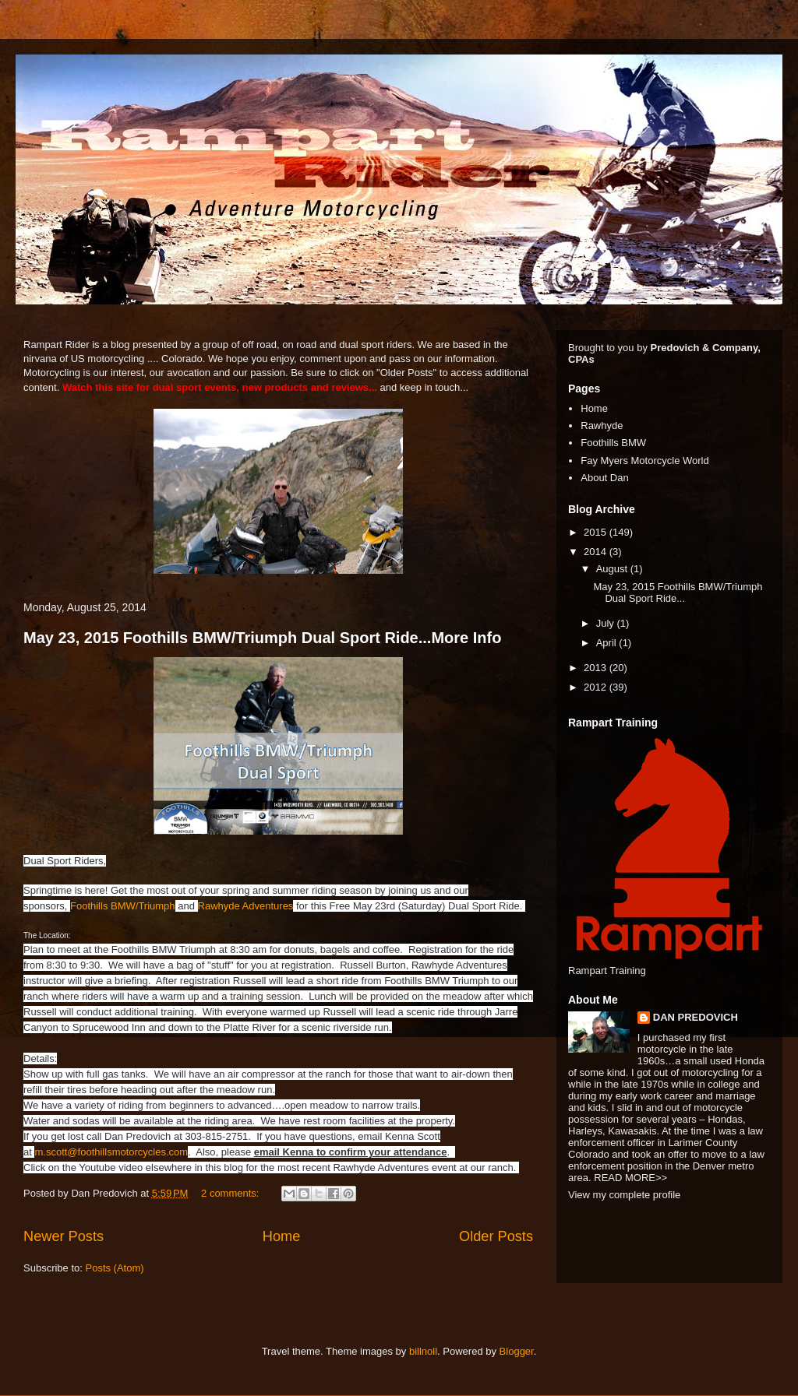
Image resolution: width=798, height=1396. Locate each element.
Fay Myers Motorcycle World (644, 460)
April (608, 643)
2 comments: (231, 1193)
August (613, 569)
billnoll (423, 1351)
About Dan (604, 478)
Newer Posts (63, 1236)
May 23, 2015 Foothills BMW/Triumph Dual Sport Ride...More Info (262, 637)
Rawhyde (602, 425)
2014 (596, 551)
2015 (596, 532)
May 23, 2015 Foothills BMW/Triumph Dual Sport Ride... (677, 593)
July (606, 623)
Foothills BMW (613, 442)
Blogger (517, 1351)
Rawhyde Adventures (246, 906)
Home (282, 1236)
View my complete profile (624, 1195)
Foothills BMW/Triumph (122, 906)
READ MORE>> (630, 1177)
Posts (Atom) (115, 1268)
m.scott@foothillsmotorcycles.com (111, 1152)
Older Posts (496, 1236)
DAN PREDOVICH (695, 1017)
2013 (596, 667)
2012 (596, 687)
